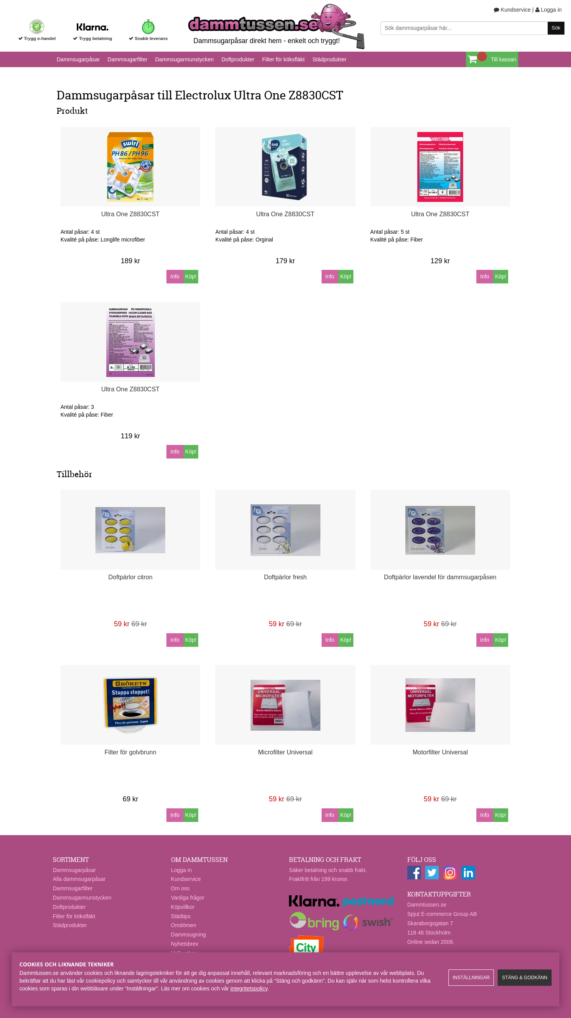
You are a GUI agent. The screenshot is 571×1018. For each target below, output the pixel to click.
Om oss (180, 888)
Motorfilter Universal (440, 752)
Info (174, 276)
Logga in (548, 10)
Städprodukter (329, 59)
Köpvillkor (183, 907)
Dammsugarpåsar (78, 59)
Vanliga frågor (187, 898)
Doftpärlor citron (130, 577)
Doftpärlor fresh (285, 577)
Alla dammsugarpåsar (79, 879)
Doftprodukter (237, 59)
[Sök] (473, 28)
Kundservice (512, 10)
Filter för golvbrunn (130, 752)
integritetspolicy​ (248, 988)
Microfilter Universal (285, 752)
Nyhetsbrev (185, 944)
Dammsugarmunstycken (184, 59)
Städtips (181, 916)
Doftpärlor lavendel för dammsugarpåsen (440, 577)
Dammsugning (188, 934)
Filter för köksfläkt (283, 59)
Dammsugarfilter (127, 59)
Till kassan (503, 59)
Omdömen (183, 925)
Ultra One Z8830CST (130, 214)
